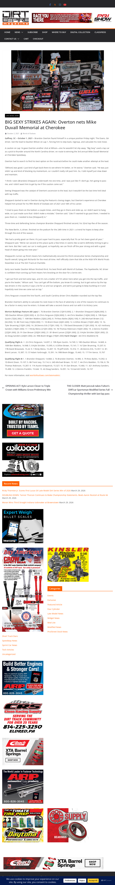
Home (7, 32)
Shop (44, 32)
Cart (26, 38)
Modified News (54, 627)
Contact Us (10, 38)
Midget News (53, 618)
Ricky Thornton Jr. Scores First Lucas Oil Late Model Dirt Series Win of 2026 (36, 490)
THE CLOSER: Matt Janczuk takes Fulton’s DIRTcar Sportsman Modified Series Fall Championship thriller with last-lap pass (90, 389)
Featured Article (54, 604)
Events (50, 595)
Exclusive (51, 600)
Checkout (38, 38)
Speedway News (9, 640)
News (17, 32)
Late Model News (12, 116)
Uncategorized (9, 654)
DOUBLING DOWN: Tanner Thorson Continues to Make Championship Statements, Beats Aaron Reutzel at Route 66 (55, 495)
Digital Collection (80, 32)
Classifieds (100, 32)
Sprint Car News (9, 645)
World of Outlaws (29, 133)
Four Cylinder (53, 609)
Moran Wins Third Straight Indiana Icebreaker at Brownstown (30, 502)
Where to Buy (59, 32)
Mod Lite (51, 622)
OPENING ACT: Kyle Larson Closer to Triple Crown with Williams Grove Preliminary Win (26, 387)
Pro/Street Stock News (57, 631)
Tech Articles (8, 649)
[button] (21, 32)
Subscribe (33, 32)
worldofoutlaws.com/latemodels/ (45, 375)
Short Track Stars (10, 636)
